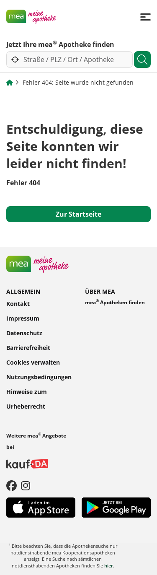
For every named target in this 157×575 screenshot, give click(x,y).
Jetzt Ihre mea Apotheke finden (60, 44)
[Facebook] (11, 485)
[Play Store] (116, 506)
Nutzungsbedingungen (39, 377)
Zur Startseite (78, 214)
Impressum (22, 318)
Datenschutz (24, 333)
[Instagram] (25, 485)
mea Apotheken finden (115, 302)
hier (108, 565)
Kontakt (18, 303)
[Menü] (145, 16)
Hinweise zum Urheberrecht (26, 398)
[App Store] (40, 506)
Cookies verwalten (33, 362)
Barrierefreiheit (28, 347)
